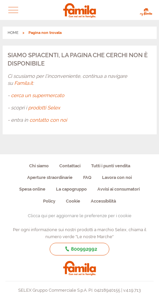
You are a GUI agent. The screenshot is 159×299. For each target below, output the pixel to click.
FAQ (87, 177)
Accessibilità (103, 201)
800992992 (79, 249)
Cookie (73, 201)
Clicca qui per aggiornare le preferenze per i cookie (80, 215)
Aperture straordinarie (50, 177)
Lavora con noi (117, 177)
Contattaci (69, 165)
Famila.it (23, 83)
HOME (13, 33)
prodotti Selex (44, 108)
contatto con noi (48, 120)
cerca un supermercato (37, 95)
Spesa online (32, 189)
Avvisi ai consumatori (118, 189)
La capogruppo (71, 189)
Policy (49, 201)
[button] (13, 10)
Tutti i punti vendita (110, 165)
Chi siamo (39, 165)
